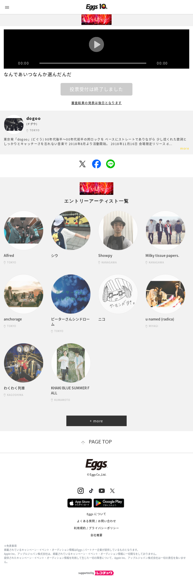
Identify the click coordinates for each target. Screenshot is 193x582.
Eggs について (97, 514)
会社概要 (96, 535)
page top (100, 441)
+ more (96, 420)
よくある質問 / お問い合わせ (96, 521)
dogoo (33, 118)
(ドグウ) (31, 124)
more (184, 148)
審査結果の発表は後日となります (96, 103)
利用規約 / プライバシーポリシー (96, 528)
